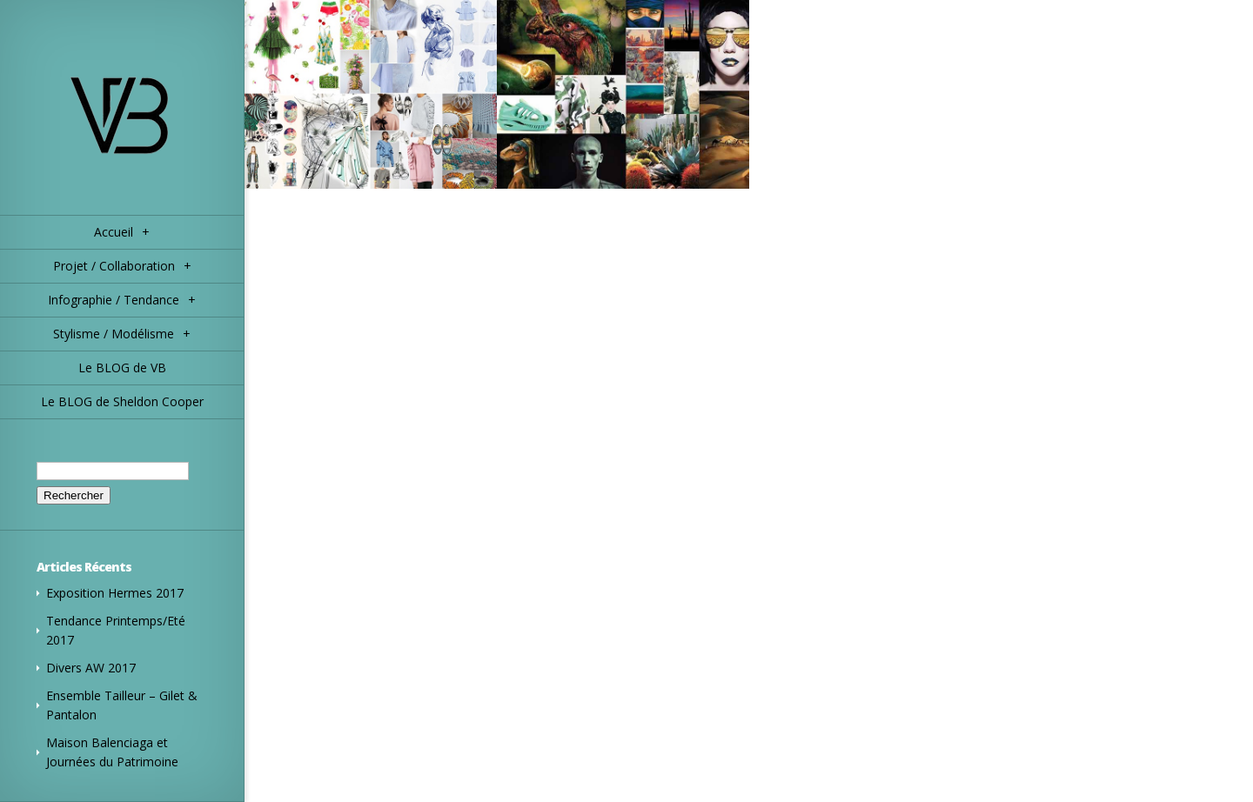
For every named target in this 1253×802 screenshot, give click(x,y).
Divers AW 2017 (91, 667)
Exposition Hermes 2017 (115, 593)
